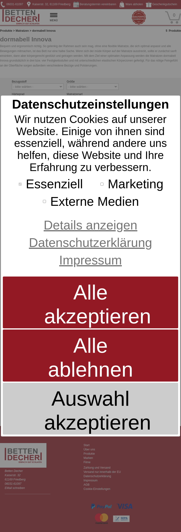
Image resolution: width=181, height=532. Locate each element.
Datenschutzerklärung (90, 242)
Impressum (90, 260)
